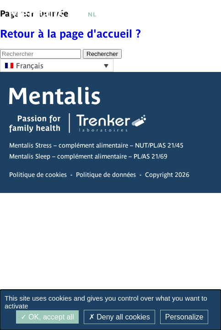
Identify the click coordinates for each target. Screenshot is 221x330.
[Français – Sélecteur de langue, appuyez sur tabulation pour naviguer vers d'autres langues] (56, 65)
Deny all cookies (119, 317)
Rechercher (102, 53)
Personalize (184, 317)
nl (92, 14)
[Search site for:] (40, 54)
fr (79, 14)
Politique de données (106, 174)
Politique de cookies (38, 174)
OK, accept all (47, 317)
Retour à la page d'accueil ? (70, 34)
